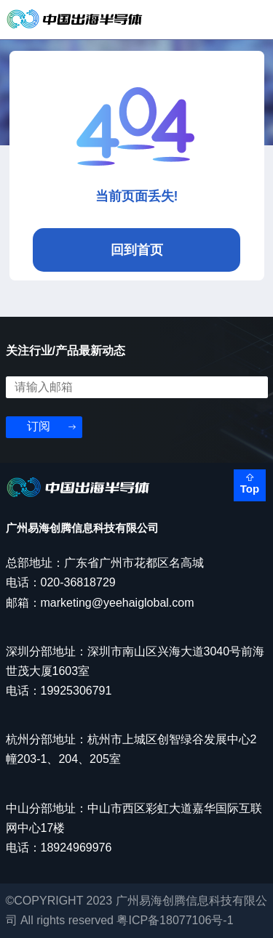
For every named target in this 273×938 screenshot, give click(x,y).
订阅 (38, 426)
